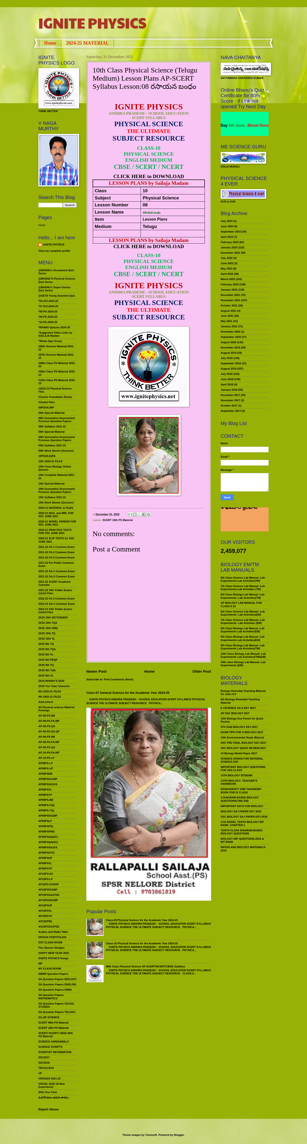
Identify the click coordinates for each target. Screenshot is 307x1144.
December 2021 (230, 294)
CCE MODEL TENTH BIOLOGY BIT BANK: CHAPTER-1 (242, 824)
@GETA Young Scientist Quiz (56, 295)
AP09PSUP (45, 858)
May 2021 (226, 321)
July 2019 (227, 358)
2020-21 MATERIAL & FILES (55, 507)
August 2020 (228, 342)
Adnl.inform (45, 702)
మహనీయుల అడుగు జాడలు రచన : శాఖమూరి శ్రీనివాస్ (242, 518)
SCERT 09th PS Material (53, 1022)
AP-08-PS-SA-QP (48, 731)
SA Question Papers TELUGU (56, 1012)
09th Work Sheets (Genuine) (56, 450)
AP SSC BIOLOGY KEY (235, 713)
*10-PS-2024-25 (47, 322)
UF (40, 1073)
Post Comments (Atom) (119, 679)
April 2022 (227, 273)
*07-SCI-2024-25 (48, 306)
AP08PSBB (45, 773)
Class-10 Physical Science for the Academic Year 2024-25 (142, 943)
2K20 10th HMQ (48, 628)
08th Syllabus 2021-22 (52, 426)
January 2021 (229, 326)
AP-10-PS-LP (46, 757)
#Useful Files (46, 402)
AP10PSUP (45, 905)
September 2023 (231, 231)
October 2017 (229, 405)
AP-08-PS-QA (46, 726)
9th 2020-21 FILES (49, 696)
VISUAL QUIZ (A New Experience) (51, 1085)
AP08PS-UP (45, 768)
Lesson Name (109, 212)
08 (145, 204)
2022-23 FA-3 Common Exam (56, 598)
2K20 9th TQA (47, 670)
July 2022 (227, 258)
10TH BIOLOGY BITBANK (237, 775)
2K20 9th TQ (46, 665)
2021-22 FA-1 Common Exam (56, 546)
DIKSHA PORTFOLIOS (52, 937)
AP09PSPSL (46, 826)
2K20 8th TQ (46, 643)
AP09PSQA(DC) (48, 836)
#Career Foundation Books (55, 396)
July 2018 (227, 373)
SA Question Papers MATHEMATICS (51, 997)
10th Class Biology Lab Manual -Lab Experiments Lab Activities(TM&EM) (243, 655)
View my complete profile (54, 250)
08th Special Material (51, 412)
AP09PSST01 (46, 852)
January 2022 (229, 289)
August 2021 (228, 310)
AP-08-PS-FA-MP (48, 720)
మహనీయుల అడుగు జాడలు (53, 1097)
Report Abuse (48, 1109)
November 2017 (230, 400)
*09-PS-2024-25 (47, 316)
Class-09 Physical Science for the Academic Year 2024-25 (142, 920)
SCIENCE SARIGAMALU (53, 1041)
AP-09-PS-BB (46, 736)
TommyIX (151, 1134)
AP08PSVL (45, 789)
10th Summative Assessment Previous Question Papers (56, 490)
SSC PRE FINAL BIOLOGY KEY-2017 (243, 742)
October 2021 (229, 305)
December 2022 (230, 252)
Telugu (150, 226)
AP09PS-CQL (46, 805)
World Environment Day (234, 125)
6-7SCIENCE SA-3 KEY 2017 (238, 708)
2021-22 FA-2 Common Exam (56, 552)
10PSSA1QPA (47, 456)
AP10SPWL (45, 921)
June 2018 (227, 379)
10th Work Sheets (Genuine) (56, 502)
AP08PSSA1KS (47, 784)
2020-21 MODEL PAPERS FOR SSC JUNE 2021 (57, 523)
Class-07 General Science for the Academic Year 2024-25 (128, 693)
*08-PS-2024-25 (47, 311)
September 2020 (231, 336)
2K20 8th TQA (47, 649)
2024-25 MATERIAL (87, 43)
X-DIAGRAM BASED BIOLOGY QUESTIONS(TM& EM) (240, 799)
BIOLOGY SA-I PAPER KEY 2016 (241, 811)
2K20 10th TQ (46, 633)
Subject (103, 197)
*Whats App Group (50, 341)
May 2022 (226, 268)
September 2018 (231, 363)
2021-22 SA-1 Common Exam (56, 571)
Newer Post (96, 671)
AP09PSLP (45, 821)
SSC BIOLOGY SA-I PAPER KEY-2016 (244, 816)
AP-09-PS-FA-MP (48, 742)
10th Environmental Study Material (242, 737)
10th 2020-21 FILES (50, 461)
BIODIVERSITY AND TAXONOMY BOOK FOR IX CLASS (241, 791)
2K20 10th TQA (47, 622)
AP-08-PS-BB (46, 715)
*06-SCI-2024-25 (48, 300)
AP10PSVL (45, 910)
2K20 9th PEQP (48, 659)
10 (145, 190)
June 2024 (227, 226)
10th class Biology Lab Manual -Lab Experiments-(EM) (243, 664)
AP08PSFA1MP (47, 779)
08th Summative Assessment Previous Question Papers (56, 420)
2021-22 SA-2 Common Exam (56, 576)
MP (40, 963)
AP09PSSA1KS (47, 847)
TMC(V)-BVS (46, 1067)
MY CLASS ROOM (49, 968)
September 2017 (231, 410)
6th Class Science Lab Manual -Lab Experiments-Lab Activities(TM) (243, 579)
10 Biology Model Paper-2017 (239, 753)
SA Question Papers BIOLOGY (57, 979)
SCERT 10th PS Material (118, 520)
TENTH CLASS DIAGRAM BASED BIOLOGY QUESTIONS (242, 832)
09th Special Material (51, 431)
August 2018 (228, 368)
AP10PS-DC (45, 873)
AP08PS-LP (45, 763)
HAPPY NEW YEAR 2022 (53, 953)
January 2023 (229, 247)
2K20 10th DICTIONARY (53, 617)
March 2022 (228, 279)
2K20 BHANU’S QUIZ (51, 680)
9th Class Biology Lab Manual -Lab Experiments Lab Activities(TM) (243, 647)
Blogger (179, 1134)
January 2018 (229, 389)
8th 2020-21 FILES (49, 691)
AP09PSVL (45, 863)
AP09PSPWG (46, 831)
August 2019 (228, 352)
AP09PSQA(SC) (48, 842)
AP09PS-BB (45, 799)
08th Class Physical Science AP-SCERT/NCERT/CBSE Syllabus (145, 966)
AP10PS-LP (45, 879)
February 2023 (230, 242)
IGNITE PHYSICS (92, 22)
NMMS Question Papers (53, 973)
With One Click (47, 1092)
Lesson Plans (155, 219)
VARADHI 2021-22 (49, 1078)
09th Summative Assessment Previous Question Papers (56, 439)
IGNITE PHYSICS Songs (53, 958)
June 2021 (227, 315)
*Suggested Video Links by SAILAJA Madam (55, 334)
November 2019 (230, 347)
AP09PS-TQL (46, 810)
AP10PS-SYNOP (48, 884)
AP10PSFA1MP (47, 889)
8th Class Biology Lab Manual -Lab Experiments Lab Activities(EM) (243, 630)
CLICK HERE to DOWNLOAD (148, 176)
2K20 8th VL (45, 654)
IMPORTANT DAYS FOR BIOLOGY (242, 806)
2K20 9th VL (45, 675)
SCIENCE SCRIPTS (50, 1046)
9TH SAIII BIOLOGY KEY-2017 (239, 726)
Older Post (201, 671)
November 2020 (230, 331)
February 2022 (230, 284)
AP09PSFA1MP (47, 815)
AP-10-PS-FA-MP (48, 752)
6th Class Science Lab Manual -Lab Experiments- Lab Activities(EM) (243, 613)
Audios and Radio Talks (53, 931)
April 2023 (227, 236)
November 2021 (230, 300)
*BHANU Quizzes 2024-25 (54, 327)
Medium (103, 226)
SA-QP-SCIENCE (48, 1017)
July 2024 (227, 221)
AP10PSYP (45, 916)
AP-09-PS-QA (46, 747)
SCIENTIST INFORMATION (54, 1052)
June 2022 (227, 263)
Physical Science (161, 197)
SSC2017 (44, 1057)
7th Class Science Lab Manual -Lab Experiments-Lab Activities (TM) (243, 588)
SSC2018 (44, 1062)
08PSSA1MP (46, 407)
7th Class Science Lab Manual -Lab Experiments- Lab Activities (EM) (243, 621)
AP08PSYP (45, 794)
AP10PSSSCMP (48, 900)
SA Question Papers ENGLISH (57, 984)
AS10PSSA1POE (48, 926)
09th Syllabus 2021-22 (52, 445)
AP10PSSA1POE (48, 894)
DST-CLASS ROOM (50, 942)
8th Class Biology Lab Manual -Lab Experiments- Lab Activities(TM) (243, 596)
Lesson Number (112, 204)
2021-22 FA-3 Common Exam (56, 557)
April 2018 (227, 384)
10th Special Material (51, 483)
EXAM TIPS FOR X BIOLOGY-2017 (242, 732)
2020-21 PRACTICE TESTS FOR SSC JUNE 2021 (55, 531)
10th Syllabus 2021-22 (52, 497)
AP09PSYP (45, 868)
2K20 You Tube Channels (54, 686)
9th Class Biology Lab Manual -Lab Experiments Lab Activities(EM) (243, 638)
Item (99, 219)
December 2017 (230, 395)
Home (50, 43)
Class (101, 190)
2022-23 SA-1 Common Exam (56, 603)
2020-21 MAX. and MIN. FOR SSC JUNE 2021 (56, 515)
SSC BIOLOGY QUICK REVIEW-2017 (243, 748)
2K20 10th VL (46, 638)
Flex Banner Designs (51, 947)
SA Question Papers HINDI (55, 989)
